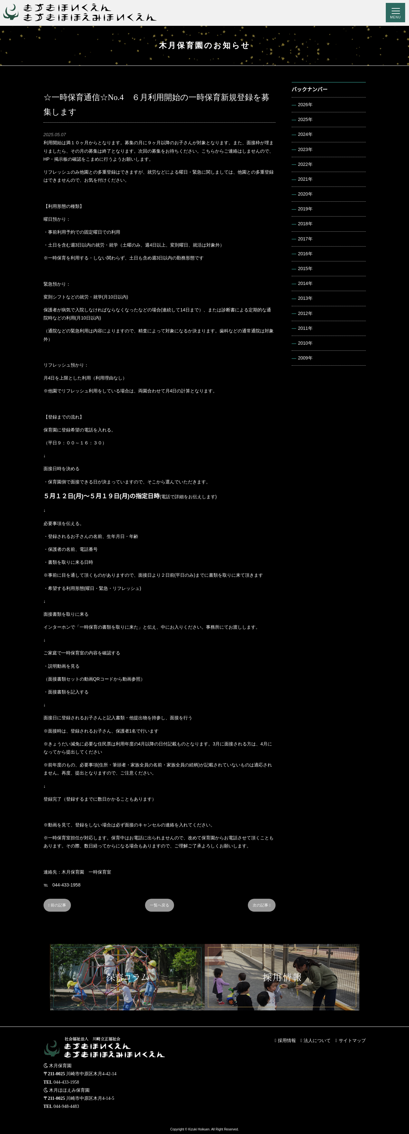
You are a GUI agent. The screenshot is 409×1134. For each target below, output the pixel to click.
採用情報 (287, 1040)
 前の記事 (57, 905)
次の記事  (262, 905)
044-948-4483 (66, 1106)
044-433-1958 (66, 1082)
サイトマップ (352, 1040)
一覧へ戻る (159, 905)
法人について (317, 1040)
